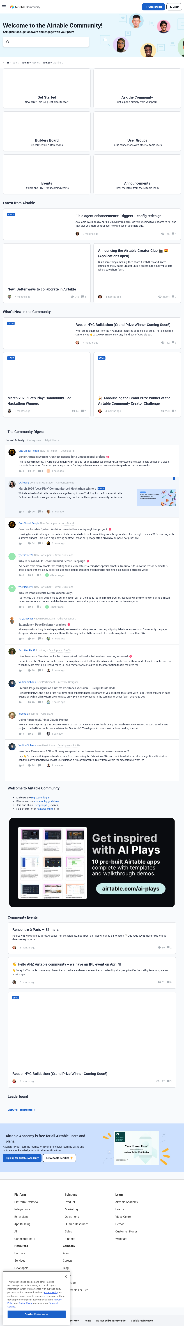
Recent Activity (14, 440)
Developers (21, 1268)
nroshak (23, 713)
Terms (87, 1320)
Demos (119, 1224)
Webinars (121, 1239)
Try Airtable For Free (75, 1290)
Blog (66, 1268)
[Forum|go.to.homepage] (25, 6)
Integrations (22, 1209)
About (67, 1253)
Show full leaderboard (22, 1110)
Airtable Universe (25, 1290)
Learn (119, 1194)
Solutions (71, 1194)
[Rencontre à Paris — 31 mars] (92, 938)
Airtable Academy (126, 1202)
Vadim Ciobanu (27, 682)
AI (15, 1231)
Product (70, 1202)
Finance (70, 1239)
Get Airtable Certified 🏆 (59, 1158)
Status (67, 1275)
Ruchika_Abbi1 (27, 650)
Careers (67, 1261)
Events (119, 1209)
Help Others (51, 440)
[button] (4, 7)
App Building (22, 1224)
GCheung (24, 482)
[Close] (66, 1299)
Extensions (21, 1217)
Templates (21, 1283)
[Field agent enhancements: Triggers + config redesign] (92, 224)
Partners (19, 1253)
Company (69, 1246)
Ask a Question (45, 808)
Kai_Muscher (26, 618)
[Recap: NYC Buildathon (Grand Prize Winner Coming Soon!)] (92, 333)
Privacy (74, 1320)
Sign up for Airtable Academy (22, 1158)
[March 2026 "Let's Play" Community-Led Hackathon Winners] (47, 384)
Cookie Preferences (142, 1320)
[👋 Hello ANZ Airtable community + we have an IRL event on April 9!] (92, 973)
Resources (21, 1246)
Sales (68, 1231)
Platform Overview (26, 1202)
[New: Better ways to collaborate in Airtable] (47, 273)
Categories (34, 440)
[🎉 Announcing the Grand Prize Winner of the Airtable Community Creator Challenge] (137, 384)
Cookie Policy (51, 1314)
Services (19, 1261)
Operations (72, 1217)
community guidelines (46, 801)
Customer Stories (126, 1231)
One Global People (29, 450)
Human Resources (76, 1224)
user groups (40, 805)
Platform (20, 1194)
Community (21, 1275)
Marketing (71, 1209)
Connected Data (24, 1239)
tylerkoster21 (26, 555)
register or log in (40, 797)
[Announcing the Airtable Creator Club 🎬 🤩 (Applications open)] (137, 273)
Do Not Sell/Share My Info (111, 1320)
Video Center (123, 1217)
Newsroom (70, 1283)
